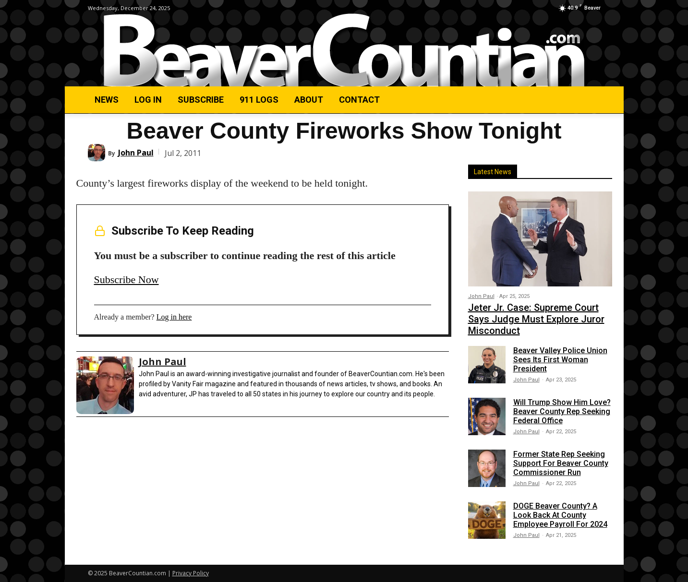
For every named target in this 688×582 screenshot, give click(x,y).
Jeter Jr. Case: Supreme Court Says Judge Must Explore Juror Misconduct (536, 319)
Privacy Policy (190, 573)
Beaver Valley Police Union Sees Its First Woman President (560, 359)
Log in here (174, 317)
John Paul (136, 152)
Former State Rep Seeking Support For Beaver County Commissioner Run (560, 463)
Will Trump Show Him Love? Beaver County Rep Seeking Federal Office (562, 411)
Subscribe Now (126, 279)
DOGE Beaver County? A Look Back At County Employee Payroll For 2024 (560, 515)
